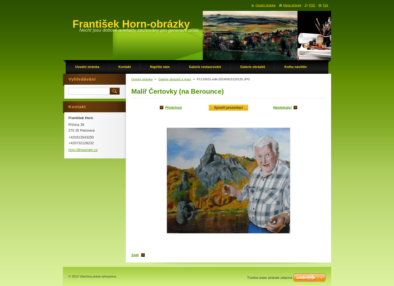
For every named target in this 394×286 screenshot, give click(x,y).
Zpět (135, 255)
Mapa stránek (292, 5)
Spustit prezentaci (228, 108)
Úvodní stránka (141, 79)
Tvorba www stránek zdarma (269, 278)
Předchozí (173, 107)
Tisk (325, 5)
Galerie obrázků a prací (174, 79)
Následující (282, 107)
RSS (312, 5)
